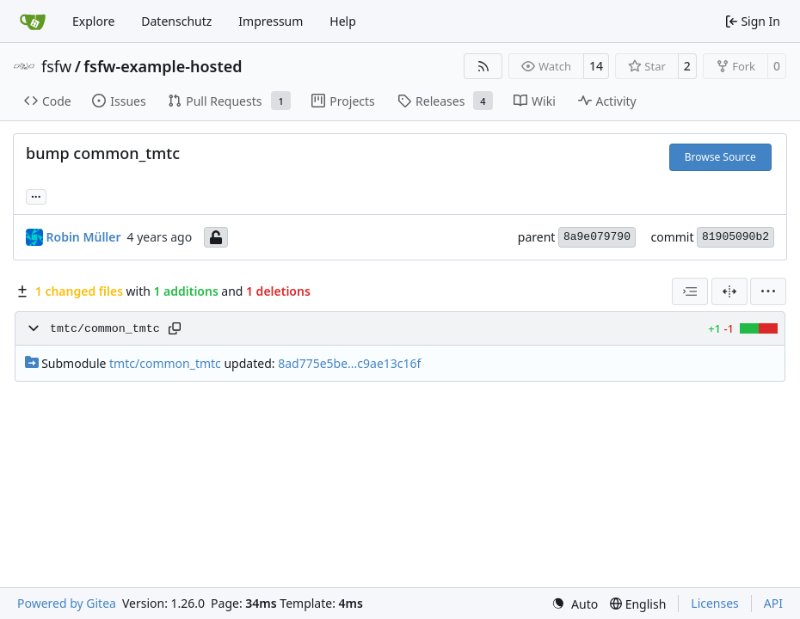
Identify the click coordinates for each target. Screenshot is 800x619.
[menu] (768, 291)
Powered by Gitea (66, 603)
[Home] (33, 21)
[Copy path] (175, 328)
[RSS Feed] (483, 66)
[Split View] (729, 291)
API (773, 603)
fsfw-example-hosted (162, 66)
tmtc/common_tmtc (105, 328)
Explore (93, 21)
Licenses (715, 603)
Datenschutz (176, 21)
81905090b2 (735, 236)
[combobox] (690, 291)
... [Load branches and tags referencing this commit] (36, 195)
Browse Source (720, 157)
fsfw (56, 66)
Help (342, 21)
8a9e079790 (597, 236)
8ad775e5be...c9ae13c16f (349, 363)
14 (596, 66)
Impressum (270, 21)
